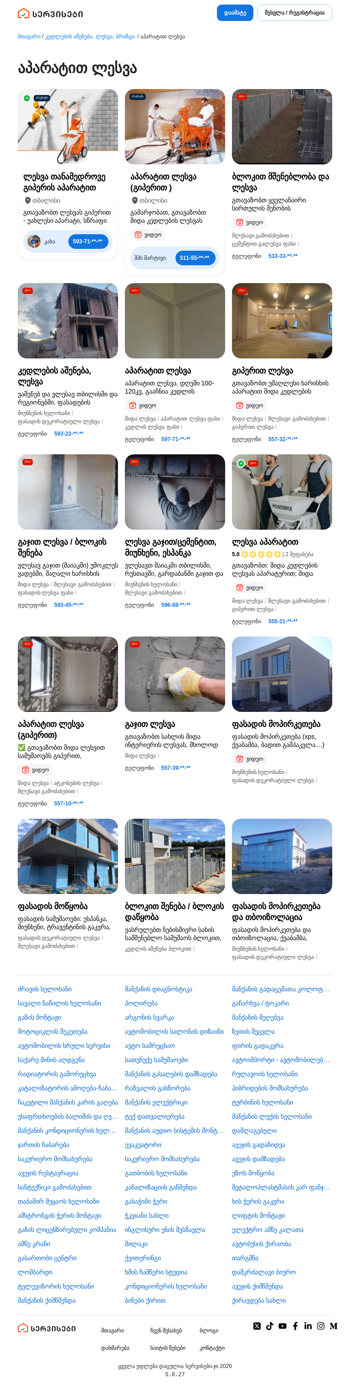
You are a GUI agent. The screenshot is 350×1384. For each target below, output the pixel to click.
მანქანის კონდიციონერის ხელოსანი (68, 1130)
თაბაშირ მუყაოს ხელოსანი (58, 1201)
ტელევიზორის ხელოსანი (56, 1286)
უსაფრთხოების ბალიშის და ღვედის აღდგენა (68, 1116)
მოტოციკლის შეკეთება (53, 1031)
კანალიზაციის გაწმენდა (161, 1187)
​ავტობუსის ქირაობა (261, 1243)
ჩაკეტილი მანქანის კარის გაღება (68, 1102)
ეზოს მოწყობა (253, 1173)
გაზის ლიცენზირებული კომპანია (67, 1229)
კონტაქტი (212, 1348)
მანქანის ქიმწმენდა (47, 1300)
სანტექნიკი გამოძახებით (55, 1187)
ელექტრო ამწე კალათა (268, 1229)
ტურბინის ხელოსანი (262, 1102)
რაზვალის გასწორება (157, 1088)
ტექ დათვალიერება (155, 1116)
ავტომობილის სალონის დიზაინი (174, 1031)
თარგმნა (245, 1258)
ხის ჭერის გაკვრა (258, 1201)
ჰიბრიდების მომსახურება (270, 1088)
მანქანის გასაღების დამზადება (171, 1074)
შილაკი (136, 1243)
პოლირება (141, 1003)
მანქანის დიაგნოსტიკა (158, 989)
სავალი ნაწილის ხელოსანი (59, 1003)
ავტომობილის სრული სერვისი (64, 1045)
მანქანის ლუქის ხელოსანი (272, 1116)
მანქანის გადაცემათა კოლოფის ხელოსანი (282, 989)
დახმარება (115, 1348)
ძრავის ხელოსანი (45, 989)
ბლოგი (209, 1330)
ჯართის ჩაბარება (43, 1144)
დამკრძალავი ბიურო (264, 1272)
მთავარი (29, 36)
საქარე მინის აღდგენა (51, 1059)
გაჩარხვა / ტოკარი (260, 1003)
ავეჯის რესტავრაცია (48, 1173)
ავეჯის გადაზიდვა (258, 1144)
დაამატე (235, 13)
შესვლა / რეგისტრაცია (294, 13)
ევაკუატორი (143, 1144)
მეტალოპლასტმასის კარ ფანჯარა (282, 1187)
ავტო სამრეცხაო (150, 1045)
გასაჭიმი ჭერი (146, 1201)
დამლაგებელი (254, 1130)
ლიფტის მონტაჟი (258, 1215)
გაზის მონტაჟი (39, 1017)
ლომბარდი (35, 1272)
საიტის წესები (167, 1348)
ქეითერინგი (143, 1258)
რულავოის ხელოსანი (265, 1074)
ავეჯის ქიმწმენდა (257, 1286)
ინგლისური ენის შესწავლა (165, 1229)
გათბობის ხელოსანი (156, 1173)
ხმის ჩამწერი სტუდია (156, 1272)
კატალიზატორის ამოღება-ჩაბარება (68, 1088)
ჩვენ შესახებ (166, 1330)
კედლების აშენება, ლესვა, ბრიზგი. (90, 36)
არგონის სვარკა (149, 1017)
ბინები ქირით (145, 1300)
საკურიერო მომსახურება (55, 1159)
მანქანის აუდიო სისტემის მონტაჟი (175, 1130)
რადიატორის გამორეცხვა (57, 1074)
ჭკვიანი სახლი (147, 1215)
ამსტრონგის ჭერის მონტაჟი (59, 1215)
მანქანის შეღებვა (257, 1017)
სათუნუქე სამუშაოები (156, 1059)
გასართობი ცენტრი (47, 1258)
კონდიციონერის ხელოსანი (166, 1286)
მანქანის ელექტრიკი (156, 1102)
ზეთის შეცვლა (253, 1031)
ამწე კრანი (34, 1243)
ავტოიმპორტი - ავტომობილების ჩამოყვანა (282, 1059)
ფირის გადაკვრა (257, 1045)
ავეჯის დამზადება (258, 1159)
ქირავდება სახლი (259, 1300)
